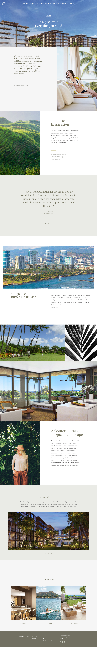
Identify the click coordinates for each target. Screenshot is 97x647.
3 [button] (48, 223)
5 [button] (51, 553)
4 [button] (50, 223)
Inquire (72, 3)
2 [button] (47, 223)
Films (44, 635)
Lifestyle (39, 3)
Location (25, 3)
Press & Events (47, 640)
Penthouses (64, 3)
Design (32, 3)
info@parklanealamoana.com (66, 635)
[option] (48, 204)
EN (60, 638)
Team (44, 638)
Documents (46, 642)
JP (62, 638)
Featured (56, 3)
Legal (44, 637)
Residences (47, 3)
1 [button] (45, 223)
